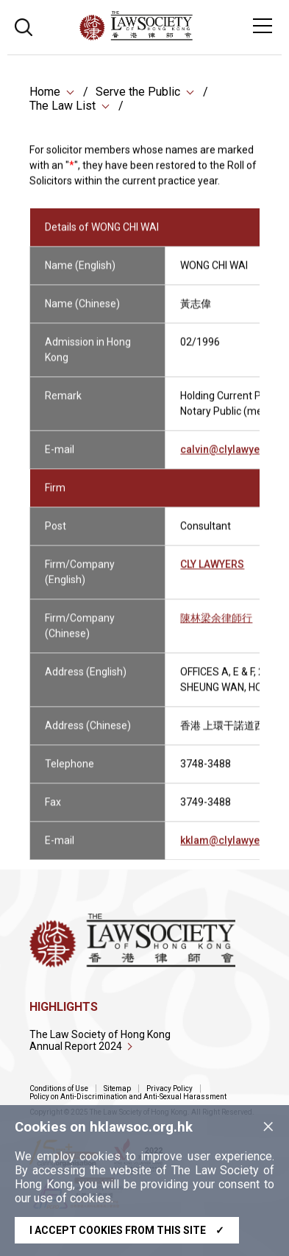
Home (44, 92)
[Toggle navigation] (262, 26)
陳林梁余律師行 (216, 626)
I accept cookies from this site (126, 1230)
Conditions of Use (58, 1088)
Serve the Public (138, 92)
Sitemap (117, 1088)
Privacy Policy (169, 1088)
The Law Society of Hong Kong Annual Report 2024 (100, 1040)
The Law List (62, 106)
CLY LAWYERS (212, 572)
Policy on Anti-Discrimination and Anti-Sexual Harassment (127, 1097)
